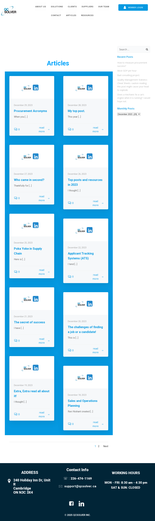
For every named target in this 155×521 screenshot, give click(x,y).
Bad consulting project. (128, 75)
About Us (40, 6)
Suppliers (87, 6)
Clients (72, 6)
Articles (71, 15)
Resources (87, 15)
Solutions (57, 6)
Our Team (103, 6)
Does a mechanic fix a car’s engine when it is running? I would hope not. (133, 98)
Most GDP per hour (127, 70)
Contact (56, 15)
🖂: (61, 486)
